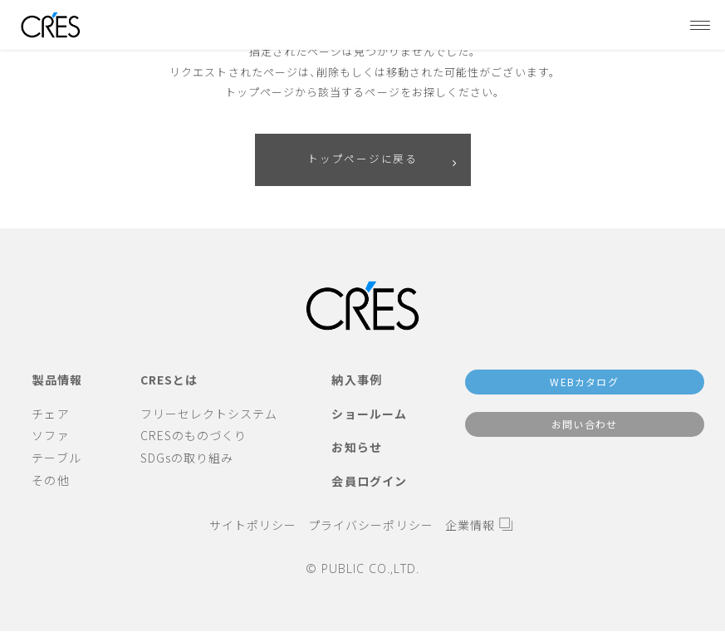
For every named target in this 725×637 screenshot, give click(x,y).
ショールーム (368, 413)
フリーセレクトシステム (208, 413)
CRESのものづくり (193, 435)
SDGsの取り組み (186, 457)
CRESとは (169, 379)
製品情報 (57, 379)
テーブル (56, 457)
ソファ (50, 435)
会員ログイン (368, 481)
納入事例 (356, 379)
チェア (50, 413)
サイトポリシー (252, 525)
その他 (50, 480)
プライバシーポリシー (370, 525)
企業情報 (470, 525)
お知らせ (356, 447)
